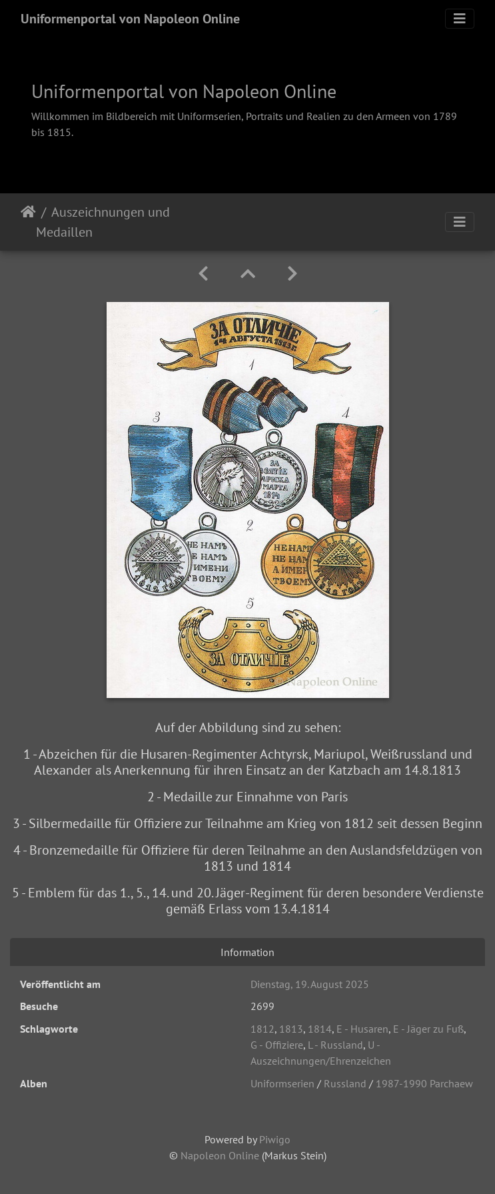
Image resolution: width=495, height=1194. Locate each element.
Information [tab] (247, 952)
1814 (320, 1028)
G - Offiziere (276, 1044)
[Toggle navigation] (459, 19)
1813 (291, 1028)
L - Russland (335, 1044)
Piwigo (274, 1139)
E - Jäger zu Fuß (428, 1028)
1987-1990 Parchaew (424, 1083)
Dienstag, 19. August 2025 (309, 984)
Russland (345, 1083)
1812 (262, 1028)
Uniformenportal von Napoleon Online (130, 18)
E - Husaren (362, 1028)
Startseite (28, 222)
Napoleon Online (220, 1155)
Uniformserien (282, 1083)
